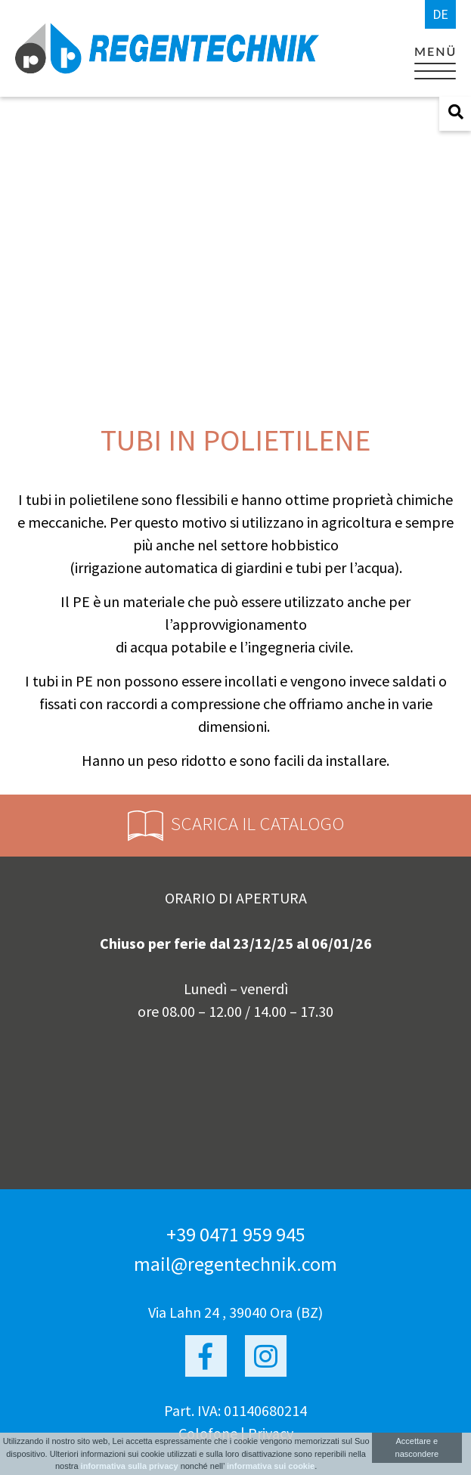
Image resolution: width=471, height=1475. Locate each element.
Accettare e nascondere (417, 1447)
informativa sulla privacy (129, 1465)
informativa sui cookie (271, 1465)
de (440, 14)
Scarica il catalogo (236, 825)
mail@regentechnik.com (235, 1263)
